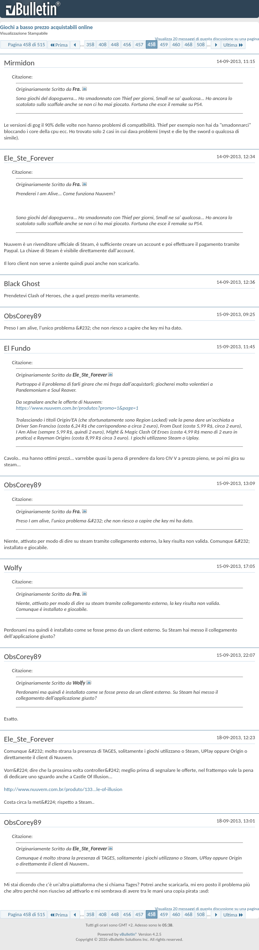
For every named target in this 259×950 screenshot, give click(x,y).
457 (139, 44)
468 (188, 44)
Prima (58, 45)
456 (127, 44)
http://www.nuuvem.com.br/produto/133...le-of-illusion (63, 789)
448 (115, 44)
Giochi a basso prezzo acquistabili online (46, 27)
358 (90, 44)
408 (102, 44)
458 (152, 44)
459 (164, 44)
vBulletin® (128, 934)
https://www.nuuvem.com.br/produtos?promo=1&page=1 (77, 408)
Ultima (233, 45)
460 (176, 44)
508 (201, 44)
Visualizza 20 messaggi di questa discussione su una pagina (207, 38)
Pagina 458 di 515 (26, 44)
